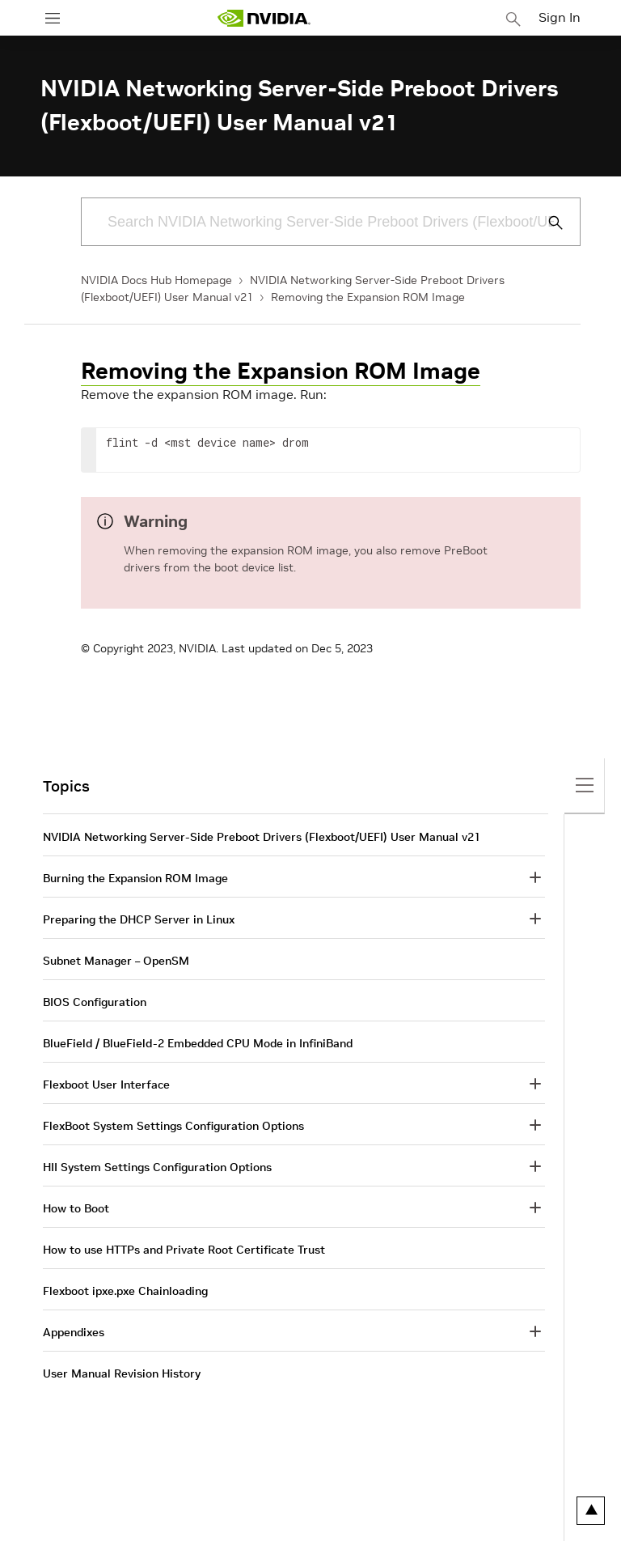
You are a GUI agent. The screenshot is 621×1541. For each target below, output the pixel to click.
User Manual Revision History (122, 1373)
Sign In (560, 17)
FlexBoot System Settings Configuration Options (173, 1126)
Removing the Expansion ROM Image (368, 297)
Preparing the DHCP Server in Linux (138, 919)
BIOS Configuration (94, 1002)
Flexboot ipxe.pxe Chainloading (125, 1291)
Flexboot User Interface (106, 1084)
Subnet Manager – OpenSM (116, 960)
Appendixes (73, 1332)
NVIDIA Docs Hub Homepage (156, 280)
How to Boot (76, 1208)
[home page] (264, 18)
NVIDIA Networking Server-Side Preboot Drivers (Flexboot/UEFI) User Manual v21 (261, 837)
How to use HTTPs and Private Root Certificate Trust (184, 1249)
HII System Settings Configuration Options (157, 1167)
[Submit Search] (546, 222)
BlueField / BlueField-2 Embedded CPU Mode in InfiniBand (198, 1043)
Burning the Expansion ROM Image (135, 878)
